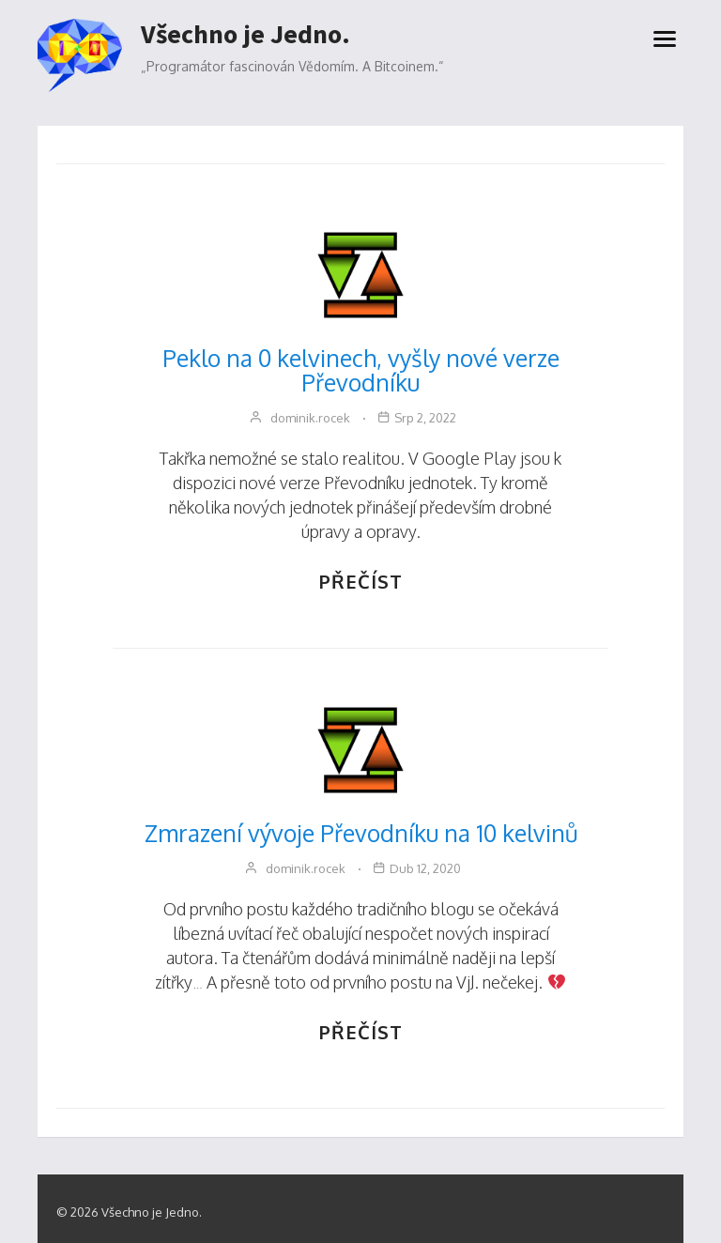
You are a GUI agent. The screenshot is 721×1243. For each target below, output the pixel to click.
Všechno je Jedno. (245, 35)
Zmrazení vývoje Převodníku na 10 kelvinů (361, 833)
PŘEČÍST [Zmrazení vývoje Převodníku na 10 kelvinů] (361, 1032)
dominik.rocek (310, 417)
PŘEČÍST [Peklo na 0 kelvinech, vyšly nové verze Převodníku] (361, 581)
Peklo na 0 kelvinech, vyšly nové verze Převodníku (361, 370)
